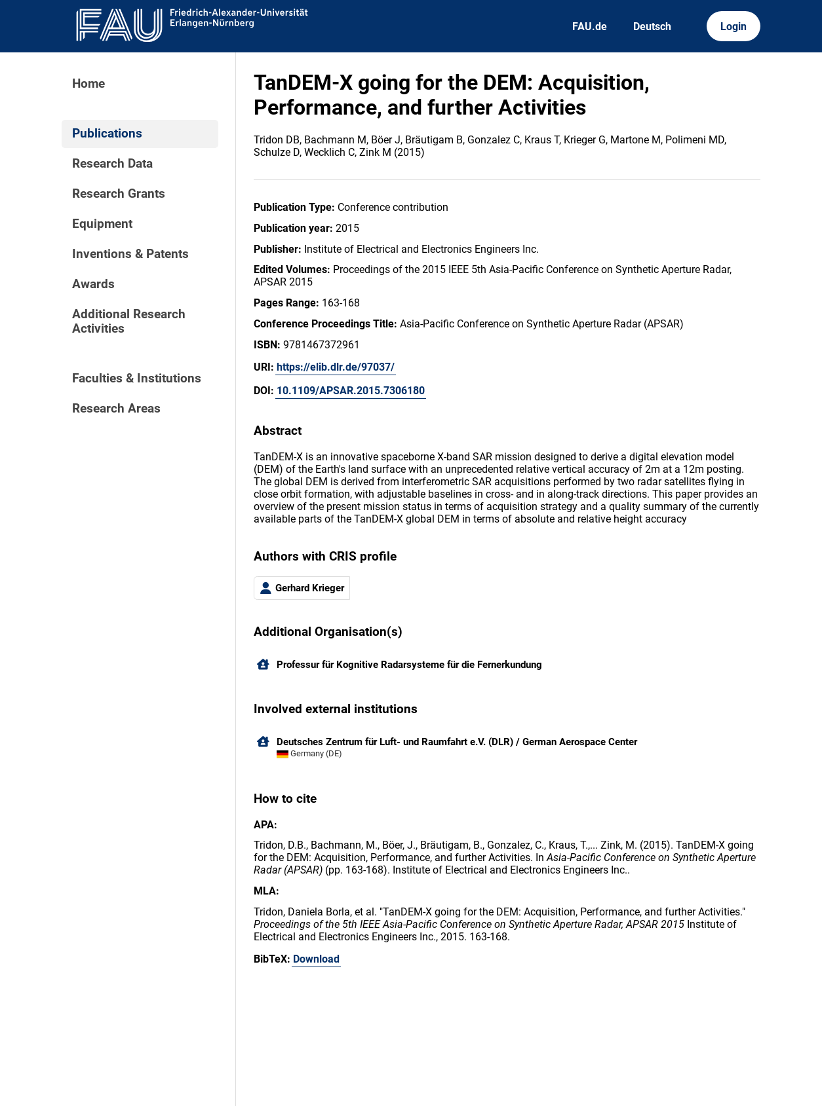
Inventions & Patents (130, 254)
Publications (107, 133)
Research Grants (118, 194)
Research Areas (116, 408)
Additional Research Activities (129, 321)
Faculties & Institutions (136, 378)
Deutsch (652, 26)
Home (88, 84)
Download (316, 959)
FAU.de (589, 26)
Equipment (102, 224)
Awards (93, 284)
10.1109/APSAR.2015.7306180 (351, 390)
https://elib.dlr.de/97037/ (336, 367)
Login (733, 26)
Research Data (112, 164)
